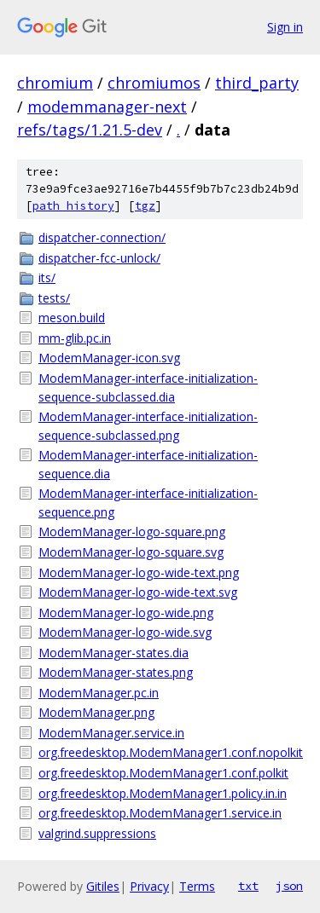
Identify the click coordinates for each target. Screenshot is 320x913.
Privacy (149, 886)
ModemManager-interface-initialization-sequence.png (148, 502)
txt (248, 885)
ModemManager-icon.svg (109, 358)
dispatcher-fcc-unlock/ (99, 258)
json (289, 885)
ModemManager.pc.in (98, 693)
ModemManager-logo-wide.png (125, 612)
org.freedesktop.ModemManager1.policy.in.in (162, 793)
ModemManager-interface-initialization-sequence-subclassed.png (148, 425)
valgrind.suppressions (97, 833)
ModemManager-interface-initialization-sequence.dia (148, 464)
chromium (55, 82)
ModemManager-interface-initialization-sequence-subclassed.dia (148, 387)
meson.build (71, 317)
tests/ (54, 298)
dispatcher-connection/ (102, 237)
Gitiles (102, 886)
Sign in (285, 27)
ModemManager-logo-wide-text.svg (137, 592)
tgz (145, 206)
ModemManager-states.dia (113, 652)
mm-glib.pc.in (74, 338)
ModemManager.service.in (111, 733)
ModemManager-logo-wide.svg (125, 632)
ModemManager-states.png (115, 672)
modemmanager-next (107, 106)
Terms (197, 886)
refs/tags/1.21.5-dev (89, 129)
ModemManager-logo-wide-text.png (138, 572)
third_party (257, 82)
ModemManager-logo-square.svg (131, 552)
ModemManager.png (96, 712)
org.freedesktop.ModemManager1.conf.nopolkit (170, 752)
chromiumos (154, 82)
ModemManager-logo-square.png (131, 531)
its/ (46, 277)
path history (73, 206)
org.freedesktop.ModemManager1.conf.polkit (163, 773)
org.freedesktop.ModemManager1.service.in (160, 813)
